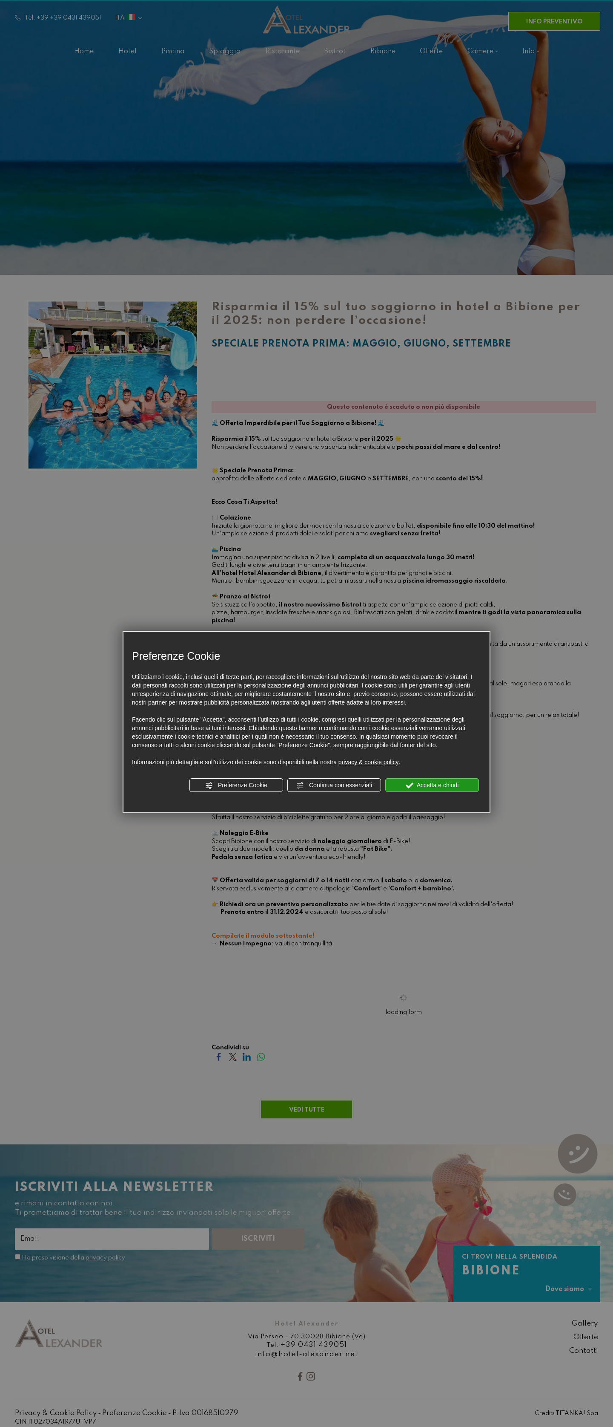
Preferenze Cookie (236, 785)
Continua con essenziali (334, 785)
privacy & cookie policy (368, 762)
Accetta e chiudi (432, 785)
